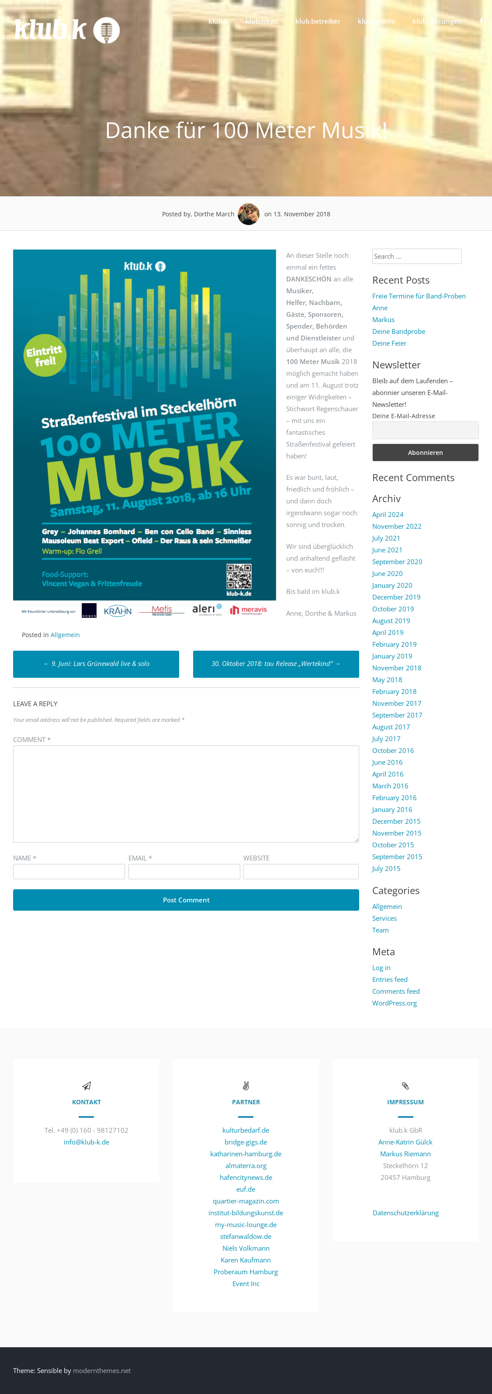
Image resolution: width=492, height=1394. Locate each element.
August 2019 (391, 620)
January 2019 (392, 656)
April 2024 (388, 514)
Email (140, 857)
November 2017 (397, 703)
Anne (380, 307)
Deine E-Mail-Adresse (403, 416)
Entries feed (390, 979)
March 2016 (390, 785)
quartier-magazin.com (246, 1200)
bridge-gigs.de (246, 1141)
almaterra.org (246, 1165)
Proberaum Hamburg (246, 1271)
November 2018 (397, 667)
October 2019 (393, 608)
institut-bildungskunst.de (245, 1212)
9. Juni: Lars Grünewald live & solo (96, 663)
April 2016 (388, 774)
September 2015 (397, 856)
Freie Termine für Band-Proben (419, 295)
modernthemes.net (102, 1370)
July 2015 (386, 868)
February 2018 (394, 691)
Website (256, 857)
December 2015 (396, 821)
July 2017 (386, 738)
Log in (381, 967)
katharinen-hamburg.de (245, 1153)
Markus (383, 319)
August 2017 (391, 726)
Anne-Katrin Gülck (405, 1141)
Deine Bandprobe (398, 331)
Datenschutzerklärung (406, 1212)
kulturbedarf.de (245, 1130)
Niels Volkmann (246, 1248)
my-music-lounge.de (246, 1224)
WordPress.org (394, 1003)
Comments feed (396, 991)
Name (24, 857)
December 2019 (396, 597)
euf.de (245, 1189)
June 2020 (387, 573)
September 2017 (397, 715)
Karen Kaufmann (246, 1259)
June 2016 (387, 762)
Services (384, 918)
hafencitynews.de (246, 1177)
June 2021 (387, 549)
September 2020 (397, 561)
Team (380, 930)
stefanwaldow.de (245, 1236)
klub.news (262, 21)
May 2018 (387, 679)
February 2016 (394, 797)
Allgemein (65, 635)
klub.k (218, 21)
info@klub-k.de (86, 1141)
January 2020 (392, 585)
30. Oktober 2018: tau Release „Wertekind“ (276, 663)
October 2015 (393, 844)
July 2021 (386, 538)
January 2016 (392, 809)
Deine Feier (389, 343)
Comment (32, 739)
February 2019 (394, 644)
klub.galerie (376, 21)
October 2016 (393, 750)
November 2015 (397, 833)
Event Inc (246, 1283)
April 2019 (388, 632)
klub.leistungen (437, 21)
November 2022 (397, 526)
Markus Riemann (405, 1153)
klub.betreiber (317, 21)
